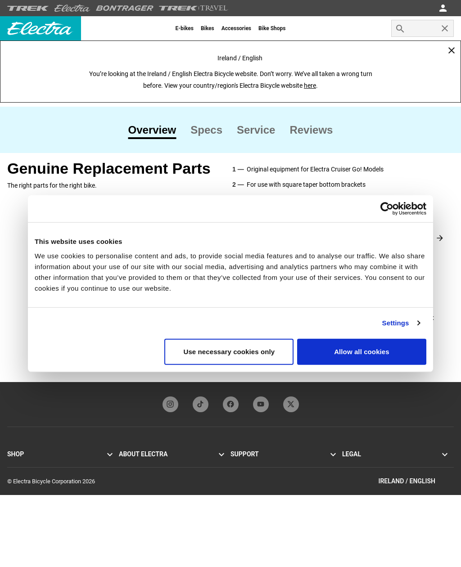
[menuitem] (184, 28)
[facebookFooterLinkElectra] (231, 404)
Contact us (244, 465)
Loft (12, 497)
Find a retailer (24, 519)
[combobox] (422, 28)
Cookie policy (359, 475)
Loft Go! (17, 486)
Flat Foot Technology (145, 475)
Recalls (351, 486)
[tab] (156, 130)
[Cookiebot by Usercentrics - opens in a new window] (387, 209)
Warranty (241, 497)
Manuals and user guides (262, 475)
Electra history (137, 465)
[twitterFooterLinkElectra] (291, 404)
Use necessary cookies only (229, 351)
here (310, 85)
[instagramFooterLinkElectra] (170, 404)
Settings (395, 323)
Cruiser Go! (21, 475)
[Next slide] (439, 238)
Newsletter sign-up (142, 497)
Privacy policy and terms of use (381, 465)
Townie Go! (21, 465)
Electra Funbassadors (146, 486)
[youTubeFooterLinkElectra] (261, 404)
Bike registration (250, 486)
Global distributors (253, 508)
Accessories (22, 508)
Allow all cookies (361, 351)
